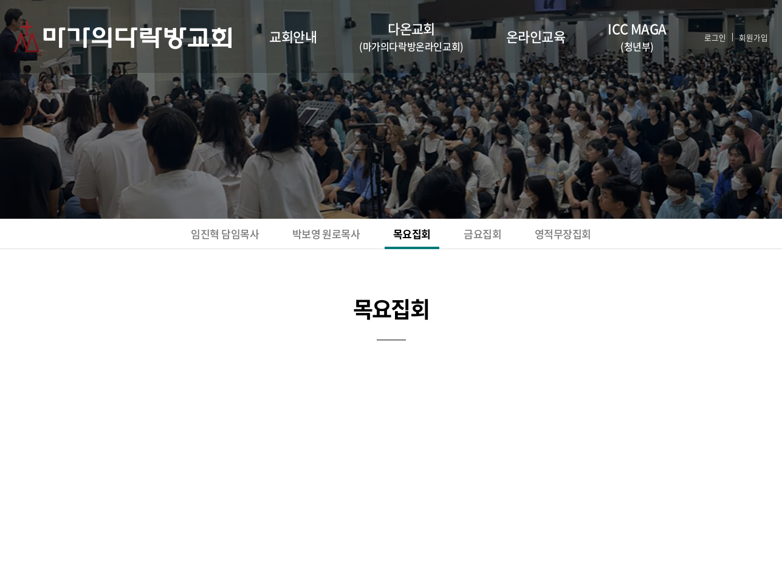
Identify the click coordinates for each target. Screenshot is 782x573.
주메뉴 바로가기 (0, 0)
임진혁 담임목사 (176, 237)
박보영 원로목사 (306, 237)
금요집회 (508, 237)
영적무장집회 (613, 237)
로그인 (701, 36)
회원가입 (745, 36)
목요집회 (417, 237)
